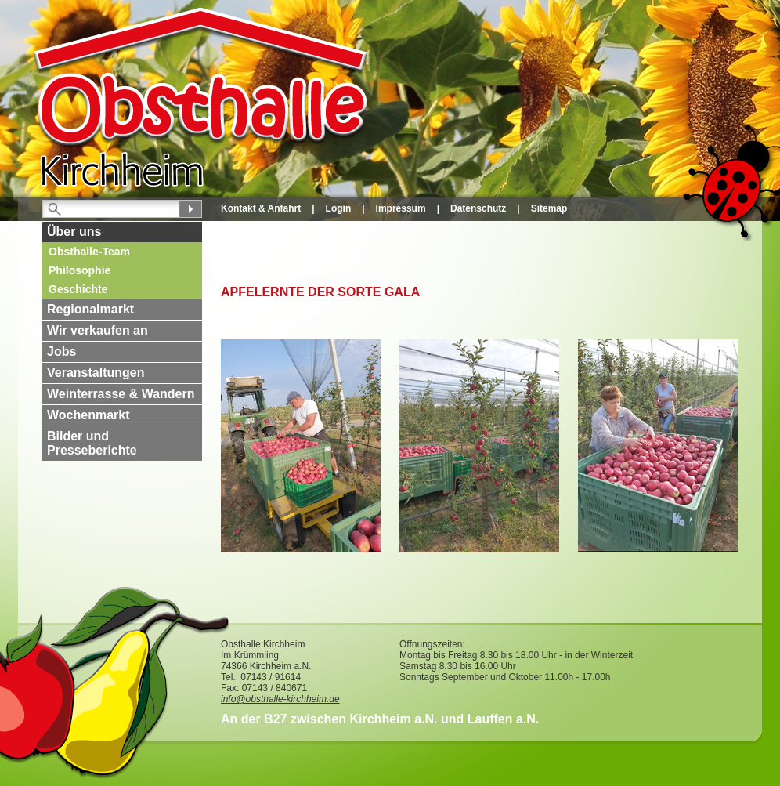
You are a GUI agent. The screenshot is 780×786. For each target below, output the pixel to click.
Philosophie (79, 270)
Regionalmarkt (90, 309)
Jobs (61, 351)
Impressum (401, 208)
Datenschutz (478, 208)
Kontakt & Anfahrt (261, 208)
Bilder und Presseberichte (92, 443)
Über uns (74, 231)
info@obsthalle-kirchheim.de (280, 699)
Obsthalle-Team (89, 251)
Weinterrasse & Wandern (121, 393)
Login (339, 208)
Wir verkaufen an (97, 330)
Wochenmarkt (88, 415)
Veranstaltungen (95, 372)
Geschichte (78, 289)
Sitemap (549, 208)
